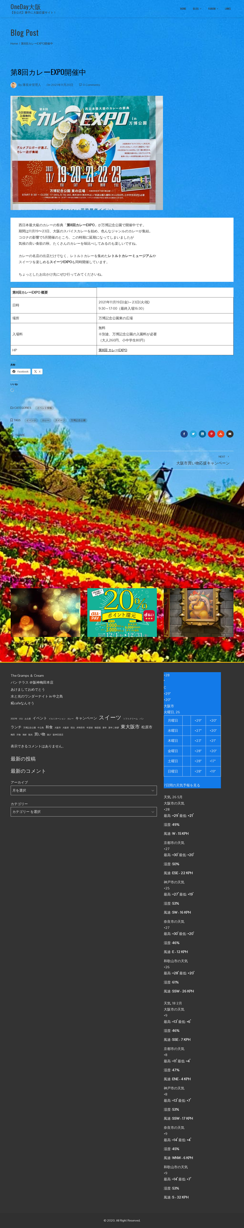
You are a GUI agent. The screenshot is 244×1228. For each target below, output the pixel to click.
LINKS (228, 8)
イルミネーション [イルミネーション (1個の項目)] (57, 718)
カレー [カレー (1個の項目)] (70, 718)
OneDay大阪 (25, 6)
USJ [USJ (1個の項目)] (21, 718)
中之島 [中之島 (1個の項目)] (41, 727)
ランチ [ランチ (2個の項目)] (16, 727)
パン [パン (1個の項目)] (142, 718)
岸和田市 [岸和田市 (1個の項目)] (80, 727)
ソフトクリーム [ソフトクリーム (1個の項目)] (130, 718)
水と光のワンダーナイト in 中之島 (39, 642)
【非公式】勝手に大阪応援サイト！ (33, 12)
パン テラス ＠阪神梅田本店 (32, 682)
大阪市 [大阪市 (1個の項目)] (58, 727)
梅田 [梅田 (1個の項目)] (13, 734)
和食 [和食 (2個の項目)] (49, 727)
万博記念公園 (78, 420)
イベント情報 (44, 408)
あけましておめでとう (28, 689)
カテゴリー (19, 804)
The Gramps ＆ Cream (27, 675)
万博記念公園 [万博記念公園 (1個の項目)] (29, 727)
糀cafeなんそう (22, 703)
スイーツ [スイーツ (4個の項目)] (110, 717)
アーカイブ (19, 782)
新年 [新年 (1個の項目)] (105, 727)
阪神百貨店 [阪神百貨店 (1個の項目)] (58, 734)
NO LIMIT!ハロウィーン (182, 642)
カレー (45, 420)
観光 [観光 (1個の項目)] (30, 734)
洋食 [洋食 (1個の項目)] (19, 734)
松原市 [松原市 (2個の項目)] (146, 727)
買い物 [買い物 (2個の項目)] (39, 734)
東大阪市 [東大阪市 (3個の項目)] (130, 727)
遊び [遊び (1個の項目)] (49, 734)
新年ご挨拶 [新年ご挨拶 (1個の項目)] (113, 727)
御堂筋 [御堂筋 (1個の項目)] (98, 727)
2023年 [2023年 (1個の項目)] (14, 718)
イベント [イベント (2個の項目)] (40, 718)
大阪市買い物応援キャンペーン (114, 642)
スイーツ (60, 420)
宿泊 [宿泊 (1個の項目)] (73, 727)
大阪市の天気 (174, 803)
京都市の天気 (174, 843)
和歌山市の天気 (176, 961)
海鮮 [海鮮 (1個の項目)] (24, 734)
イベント (31, 420)
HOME (183, 8)
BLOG (197, 9)
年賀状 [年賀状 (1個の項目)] (90, 727)
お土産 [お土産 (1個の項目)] (28, 718)
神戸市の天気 (174, 882)
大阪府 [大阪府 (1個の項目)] (66, 727)
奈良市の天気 (174, 921)
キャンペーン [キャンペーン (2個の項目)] (86, 718)
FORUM (213, 9)
